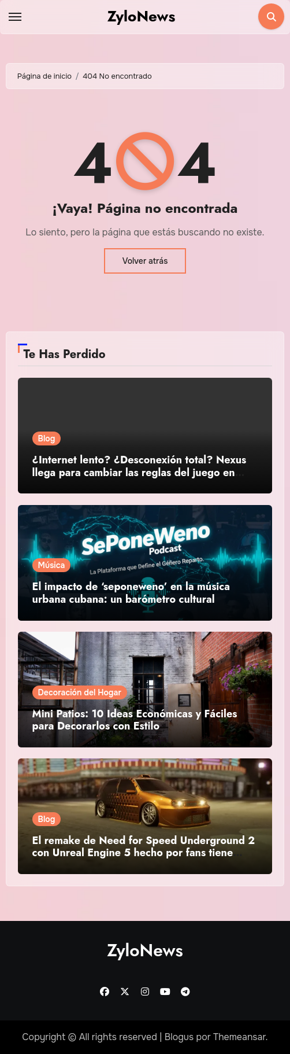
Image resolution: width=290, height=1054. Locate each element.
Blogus (179, 1037)
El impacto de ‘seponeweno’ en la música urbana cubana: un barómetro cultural (131, 593)
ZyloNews (141, 16)
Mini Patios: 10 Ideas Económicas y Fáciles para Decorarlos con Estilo (134, 720)
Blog (46, 438)
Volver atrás (145, 261)
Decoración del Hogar (79, 692)
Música (51, 565)
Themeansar (239, 1037)
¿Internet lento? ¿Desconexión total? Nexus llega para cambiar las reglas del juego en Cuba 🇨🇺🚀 (139, 472)
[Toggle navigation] (15, 17)
